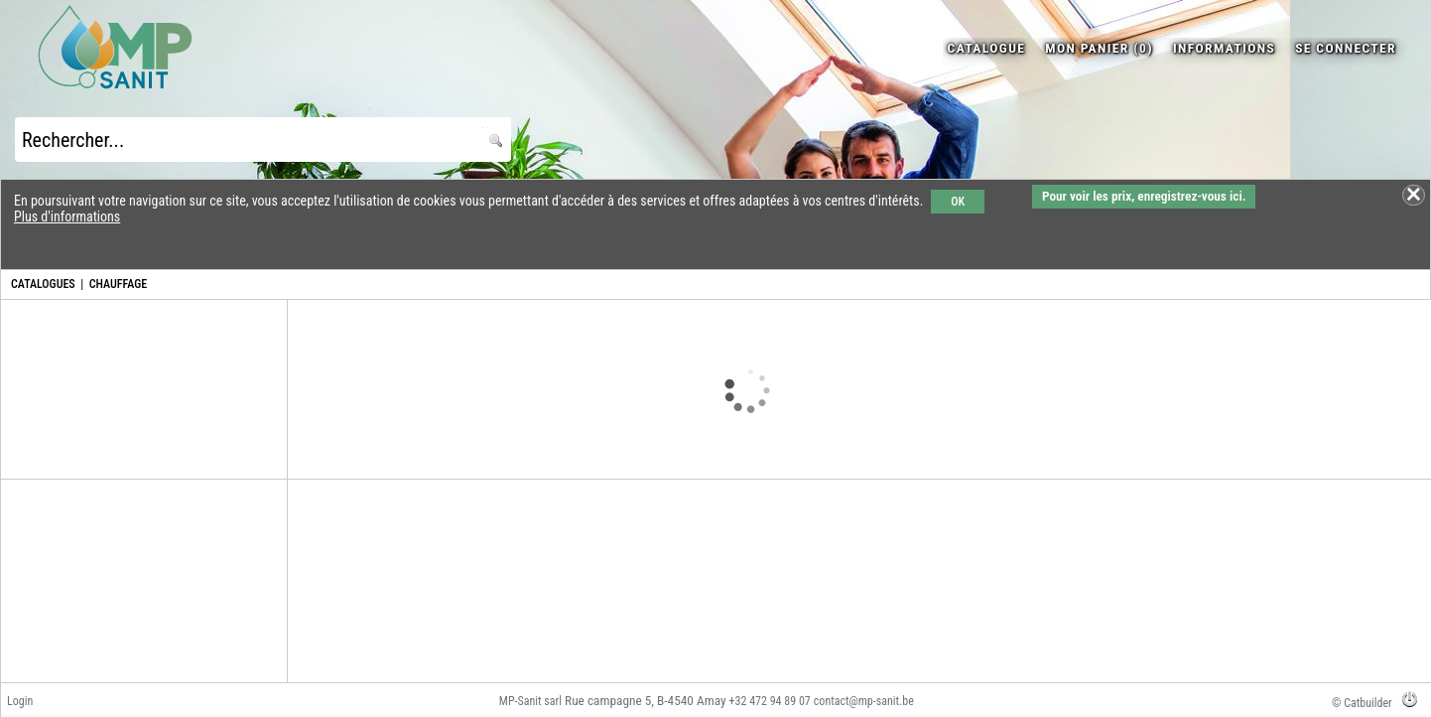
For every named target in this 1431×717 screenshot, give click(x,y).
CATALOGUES (43, 284)
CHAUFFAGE (118, 284)
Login (20, 701)
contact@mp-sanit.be (864, 701)
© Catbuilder (1362, 703)
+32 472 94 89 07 (770, 701)
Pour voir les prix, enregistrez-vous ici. (1143, 196)
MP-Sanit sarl (530, 701)
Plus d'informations (67, 216)
